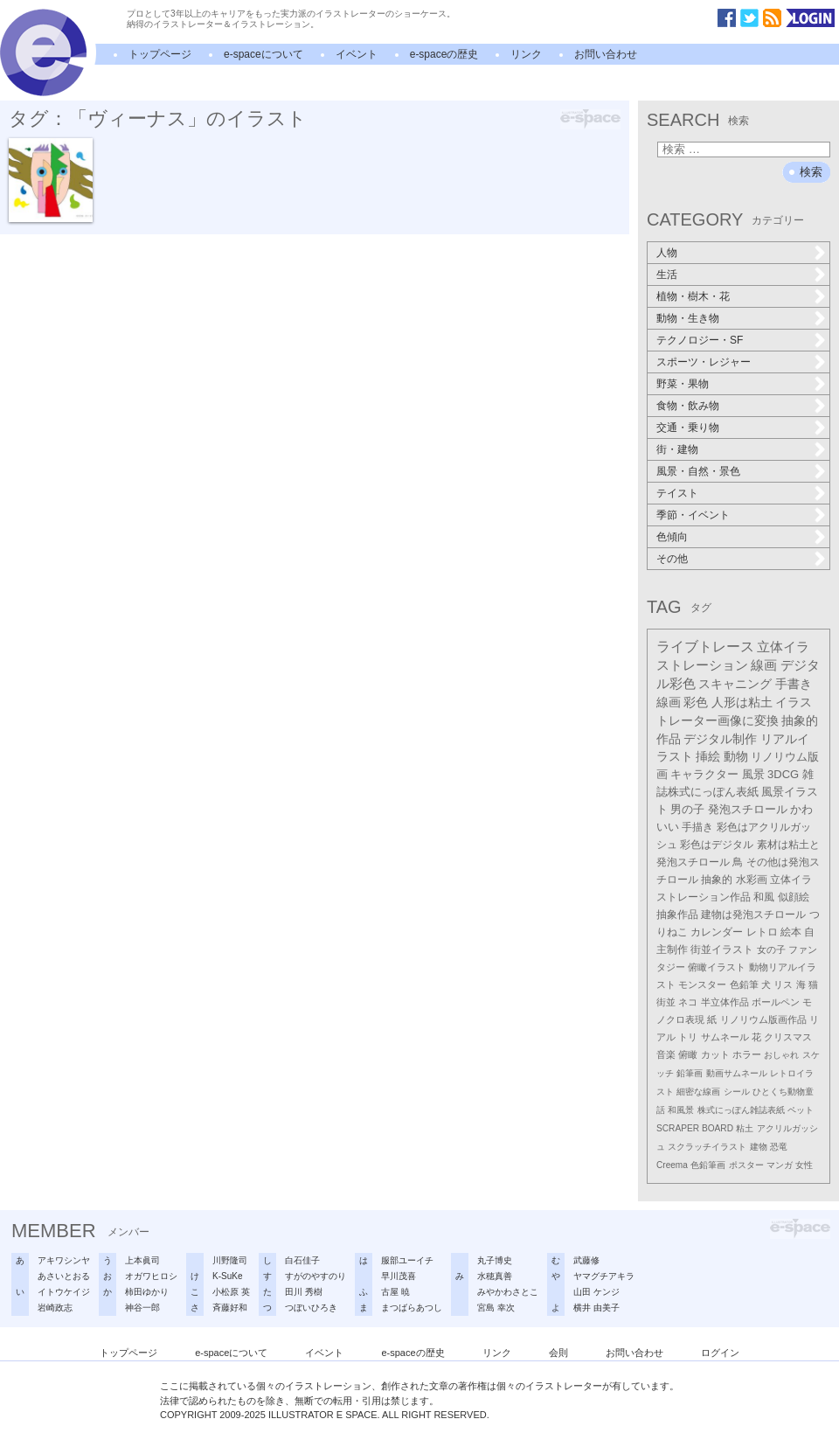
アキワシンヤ (64, 1260)
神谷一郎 (142, 1307)
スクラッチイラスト (707, 1146)
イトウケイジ (64, 1292)
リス (783, 984)
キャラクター (704, 774)
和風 (763, 897)
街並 (666, 1002)
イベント (357, 54)
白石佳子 (302, 1260)
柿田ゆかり (147, 1292)
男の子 (687, 809)
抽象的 (716, 879)
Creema (672, 1165)
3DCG (783, 774)
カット (715, 1054)
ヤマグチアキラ (603, 1276)
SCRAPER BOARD (694, 1128)
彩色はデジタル (716, 844)
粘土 (744, 1128)
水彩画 (751, 879)
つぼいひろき (311, 1307)
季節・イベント (693, 515)
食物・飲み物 (687, 406)
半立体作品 (725, 1002)
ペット (800, 1110)
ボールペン (776, 1002)
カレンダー (716, 932)
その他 (672, 559)
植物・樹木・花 (693, 296)
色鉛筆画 (707, 1165)
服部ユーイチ (407, 1260)
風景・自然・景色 (698, 471)
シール (737, 1091)
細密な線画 (698, 1091)
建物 (758, 1146)
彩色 (695, 702)
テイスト (677, 493)
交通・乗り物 (687, 427)
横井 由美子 (596, 1307)
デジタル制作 (720, 739)
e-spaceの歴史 (444, 54)
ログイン (720, 1352)
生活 (666, 274)
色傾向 (672, 537)
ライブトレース (705, 646)
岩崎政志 (55, 1307)
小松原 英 (231, 1292)
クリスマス (788, 1037)
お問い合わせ (605, 54)
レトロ (762, 932)
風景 (753, 774)
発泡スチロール (747, 809)
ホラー (746, 1054)
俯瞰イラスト (716, 967)
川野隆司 (229, 1260)
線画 (764, 664)
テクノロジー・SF (699, 340)
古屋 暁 (395, 1292)
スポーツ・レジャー (703, 362)
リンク (526, 54)
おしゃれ (781, 1055)
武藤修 (586, 1260)
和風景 (681, 1110)
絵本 (790, 932)
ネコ (687, 1002)
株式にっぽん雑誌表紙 (741, 1110)
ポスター (746, 1165)
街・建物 (677, 449)
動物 (736, 756)
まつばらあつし (411, 1307)
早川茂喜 (398, 1276)
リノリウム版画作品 (763, 1019)
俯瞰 (687, 1054)
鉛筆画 (689, 1073)
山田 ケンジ (596, 1292)
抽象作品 (677, 914)
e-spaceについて (263, 54)
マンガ (779, 1165)
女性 (804, 1165)
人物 (666, 253)
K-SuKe (227, 1276)
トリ (687, 1037)
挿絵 (708, 756)
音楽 (666, 1054)
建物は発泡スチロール (753, 914)
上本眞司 (142, 1260)
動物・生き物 (687, 318)
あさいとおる (64, 1276)
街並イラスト (721, 949)
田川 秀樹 (303, 1292)
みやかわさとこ (507, 1292)
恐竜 (778, 1146)
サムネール (725, 1037)
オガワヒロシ (151, 1276)
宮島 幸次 (496, 1307)
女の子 (771, 949)
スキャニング (735, 684)
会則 (558, 1352)
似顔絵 (793, 897)
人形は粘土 (742, 702)
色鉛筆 (744, 984)
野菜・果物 (682, 384)
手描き (697, 827)
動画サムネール (736, 1073)
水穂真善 (494, 1276)
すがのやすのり (315, 1276)
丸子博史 (494, 1260)
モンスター (702, 984)
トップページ (159, 54)
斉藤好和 (229, 1307)
